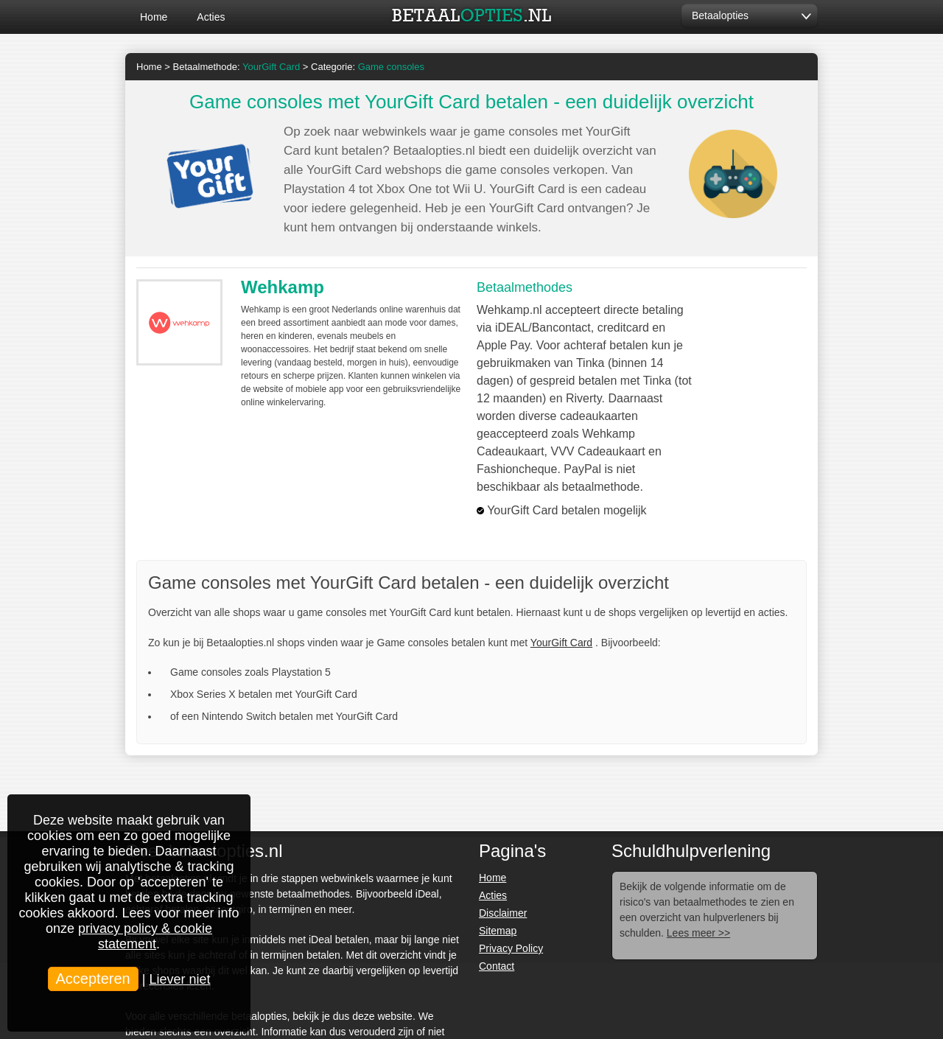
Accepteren (93, 978)
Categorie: (367, 66)
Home (153, 17)
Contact (496, 966)
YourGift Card (561, 642)
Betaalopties (720, 15)
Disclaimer (503, 913)
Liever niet (179, 979)
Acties (211, 17)
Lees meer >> (698, 933)
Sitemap (497, 931)
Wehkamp (282, 287)
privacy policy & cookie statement (145, 936)
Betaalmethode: (237, 66)
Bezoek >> (755, 318)
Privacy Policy (511, 948)
